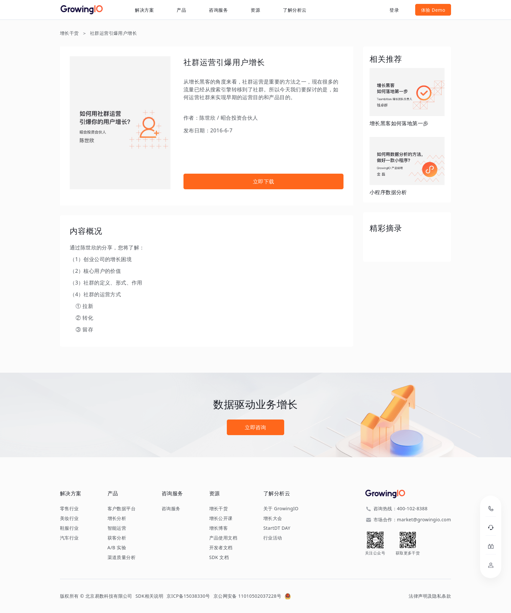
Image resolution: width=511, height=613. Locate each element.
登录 (394, 10)
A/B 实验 (117, 548)
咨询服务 (218, 10)
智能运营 (117, 528)
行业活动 (272, 538)
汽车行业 (69, 538)
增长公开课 (221, 518)
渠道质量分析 (122, 557)
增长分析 (117, 518)
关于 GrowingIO (281, 509)
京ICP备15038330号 (188, 596)
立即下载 (263, 181)
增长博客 (218, 528)
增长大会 (272, 518)
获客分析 (117, 538)
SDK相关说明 (149, 596)
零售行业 (69, 509)
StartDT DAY (276, 528)
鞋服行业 (69, 528)
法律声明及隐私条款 (430, 596)
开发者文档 (221, 548)
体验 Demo (433, 10)
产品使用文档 (223, 538)
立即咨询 (255, 427)
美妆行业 (69, 518)
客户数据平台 (122, 509)
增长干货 (69, 33)
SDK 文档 (219, 557)
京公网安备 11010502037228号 (247, 596)
